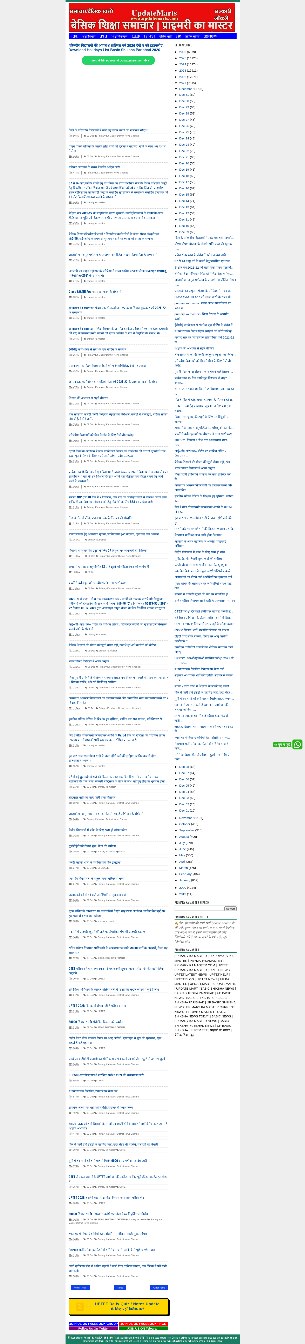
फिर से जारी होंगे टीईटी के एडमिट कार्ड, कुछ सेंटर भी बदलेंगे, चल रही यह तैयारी (113, 1144)
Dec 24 (184, 138)
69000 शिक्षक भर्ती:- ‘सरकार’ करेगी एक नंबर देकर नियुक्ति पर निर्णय (108, 1213)
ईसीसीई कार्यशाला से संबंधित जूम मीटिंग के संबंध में (97, 349)
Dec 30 (184, 101)
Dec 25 (184, 132)
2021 (183, 83)
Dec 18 (184, 176)
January (185, 880)
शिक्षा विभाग (88, 36)
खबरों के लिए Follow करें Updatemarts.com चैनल (120, 60)
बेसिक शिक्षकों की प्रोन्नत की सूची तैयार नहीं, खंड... (203, 462)
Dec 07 (184, 773)
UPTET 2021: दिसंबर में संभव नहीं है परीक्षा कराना (97, 1005)
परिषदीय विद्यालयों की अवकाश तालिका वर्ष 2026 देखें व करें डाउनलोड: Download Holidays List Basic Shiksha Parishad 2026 (116, 48)
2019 (183, 894)
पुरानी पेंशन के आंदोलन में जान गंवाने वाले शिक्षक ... (204, 371)
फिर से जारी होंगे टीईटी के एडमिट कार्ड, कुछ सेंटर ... (204, 692)
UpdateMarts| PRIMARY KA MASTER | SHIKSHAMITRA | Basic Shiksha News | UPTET (107, 1337)
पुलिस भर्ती (165, 36)
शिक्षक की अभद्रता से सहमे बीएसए (88, 397)
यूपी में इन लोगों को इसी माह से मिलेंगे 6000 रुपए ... (204, 698)
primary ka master (94, 202)
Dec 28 (184, 113)
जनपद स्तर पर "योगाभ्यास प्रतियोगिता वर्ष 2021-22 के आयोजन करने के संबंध (113, 381)
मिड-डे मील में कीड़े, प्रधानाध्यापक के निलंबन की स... (205, 399)
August (184, 836)
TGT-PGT (149, 36)
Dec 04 (184, 791)
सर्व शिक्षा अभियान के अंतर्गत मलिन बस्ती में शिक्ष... (204, 617)
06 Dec (89, 156)
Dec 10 (184, 226)
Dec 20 (184, 163)
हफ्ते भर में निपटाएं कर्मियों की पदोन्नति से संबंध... (203, 737)
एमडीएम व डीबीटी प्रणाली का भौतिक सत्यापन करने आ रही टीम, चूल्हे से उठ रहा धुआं (117, 1058)
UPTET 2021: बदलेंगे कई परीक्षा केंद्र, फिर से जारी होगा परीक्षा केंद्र (107, 1197)
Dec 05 (184, 785)
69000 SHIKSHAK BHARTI (109, 958)
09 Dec (89, 136)
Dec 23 (184, 144)
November (186, 818)
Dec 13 (184, 207)
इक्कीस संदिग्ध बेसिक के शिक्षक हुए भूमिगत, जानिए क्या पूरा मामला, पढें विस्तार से (115, 718)
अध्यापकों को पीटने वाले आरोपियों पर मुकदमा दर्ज (97, 894)
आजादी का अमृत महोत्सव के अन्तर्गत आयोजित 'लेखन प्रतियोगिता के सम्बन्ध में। (113, 254)
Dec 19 (184, 169)
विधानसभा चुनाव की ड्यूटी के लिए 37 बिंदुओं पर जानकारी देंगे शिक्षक (108, 550)
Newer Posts (80, 1287)
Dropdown (210, 36)
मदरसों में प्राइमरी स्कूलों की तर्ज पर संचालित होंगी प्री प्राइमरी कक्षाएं (107, 931)
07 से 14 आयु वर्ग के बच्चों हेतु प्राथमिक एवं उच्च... (204, 261)
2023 (183, 70)
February (185, 874)
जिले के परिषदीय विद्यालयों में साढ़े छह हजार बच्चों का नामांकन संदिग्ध (108, 130)
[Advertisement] (118, 97)
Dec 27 (184, 119)
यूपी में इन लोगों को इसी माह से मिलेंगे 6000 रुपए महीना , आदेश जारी (108, 1160)
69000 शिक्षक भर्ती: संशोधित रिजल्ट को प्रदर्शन (96, 1021)
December (186, 89)
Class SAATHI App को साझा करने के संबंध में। (95, 291)
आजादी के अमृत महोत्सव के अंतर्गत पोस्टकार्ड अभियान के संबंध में (106, 813)
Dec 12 (184, 213)
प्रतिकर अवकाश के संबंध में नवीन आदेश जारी (94, 167)
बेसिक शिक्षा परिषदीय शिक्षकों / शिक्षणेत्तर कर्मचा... (204, 273)
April (182, 861)
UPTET (103, 36)
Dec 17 (184, 182)
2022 (183, 77)
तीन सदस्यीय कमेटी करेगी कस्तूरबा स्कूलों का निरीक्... (205, 354)
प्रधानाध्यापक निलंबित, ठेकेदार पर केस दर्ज (93, 1091)
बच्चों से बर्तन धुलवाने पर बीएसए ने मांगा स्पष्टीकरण (97, 582)
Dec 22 (184, 151)
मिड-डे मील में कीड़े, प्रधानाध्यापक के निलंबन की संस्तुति (100, 517)
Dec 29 (184, 107)
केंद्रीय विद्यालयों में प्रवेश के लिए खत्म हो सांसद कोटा (98, 829)
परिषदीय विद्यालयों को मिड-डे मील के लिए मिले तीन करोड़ (101, 434)
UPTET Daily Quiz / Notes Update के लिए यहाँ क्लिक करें (118, 1306)
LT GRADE (101, 868)
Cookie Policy (216, 1341)
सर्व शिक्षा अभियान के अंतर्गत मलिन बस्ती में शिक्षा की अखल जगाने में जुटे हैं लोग (114, 989)
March (184, 868)
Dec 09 (184, 232)
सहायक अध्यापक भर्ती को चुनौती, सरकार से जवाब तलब (101, 1107)
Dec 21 (184, 157)
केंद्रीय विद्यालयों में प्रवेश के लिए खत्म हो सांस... (201, 552)
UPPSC (99, 1080)
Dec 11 (184, 219)
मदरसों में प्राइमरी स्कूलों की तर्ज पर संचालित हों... (203, 594)
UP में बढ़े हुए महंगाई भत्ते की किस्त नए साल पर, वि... (205, 529)
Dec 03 (184, 798)
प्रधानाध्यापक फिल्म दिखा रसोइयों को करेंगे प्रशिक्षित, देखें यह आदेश (107, 365)
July (182, 843)
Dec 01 (184, 810)
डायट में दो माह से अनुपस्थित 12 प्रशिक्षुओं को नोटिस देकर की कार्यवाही (109, 566)
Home (74, 36)
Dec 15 (184, 194)
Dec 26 (184, 126)
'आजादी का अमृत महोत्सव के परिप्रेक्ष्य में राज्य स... (204, 291)
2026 (183, 52)
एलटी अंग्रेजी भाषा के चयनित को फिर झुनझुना (95, 862)
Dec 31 (184, 94)
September (187, 830)
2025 (183, 58)
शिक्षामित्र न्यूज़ (119, 36)
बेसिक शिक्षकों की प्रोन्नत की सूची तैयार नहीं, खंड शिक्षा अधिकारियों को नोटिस (112, 645)
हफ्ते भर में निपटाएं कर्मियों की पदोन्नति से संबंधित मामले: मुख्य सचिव (108, 1233)
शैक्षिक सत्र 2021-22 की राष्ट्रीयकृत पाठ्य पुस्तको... (204, 267)
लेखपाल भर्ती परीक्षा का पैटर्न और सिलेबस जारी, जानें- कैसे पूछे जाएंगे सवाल (112, 1249)
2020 (183, 887)
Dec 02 (184, 804)
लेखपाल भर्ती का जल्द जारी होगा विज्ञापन (92, 797)
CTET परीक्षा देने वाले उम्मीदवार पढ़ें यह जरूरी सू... (204, 611)
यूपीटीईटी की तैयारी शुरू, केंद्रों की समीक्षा (92, 846)
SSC (178, 36)
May (182, 855)
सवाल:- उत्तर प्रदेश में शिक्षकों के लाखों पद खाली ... (203, 686)
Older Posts (159, 1287)
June (183, 849)
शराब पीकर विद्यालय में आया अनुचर (89, 661)
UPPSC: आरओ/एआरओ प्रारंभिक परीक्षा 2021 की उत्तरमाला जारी (106, 1075)
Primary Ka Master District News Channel (117, 136)
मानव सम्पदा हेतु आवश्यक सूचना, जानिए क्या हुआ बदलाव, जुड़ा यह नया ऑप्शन (114, 534)
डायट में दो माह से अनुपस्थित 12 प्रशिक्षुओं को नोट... (204, 428)
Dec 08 (184, 766)
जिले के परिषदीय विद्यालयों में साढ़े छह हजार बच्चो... (204, 238)
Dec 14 (184, 201)
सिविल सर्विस (192, 36)
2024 (183, 64)
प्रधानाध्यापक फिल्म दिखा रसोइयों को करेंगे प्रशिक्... (204, 331)
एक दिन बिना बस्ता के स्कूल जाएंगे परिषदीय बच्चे (96, 878)
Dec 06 (184, 779)
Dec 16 (184, 188)
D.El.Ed (135, 36)
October (185, 824)
